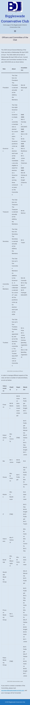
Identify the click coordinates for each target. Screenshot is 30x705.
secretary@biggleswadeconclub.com (12, 690)
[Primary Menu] (15, 31)
